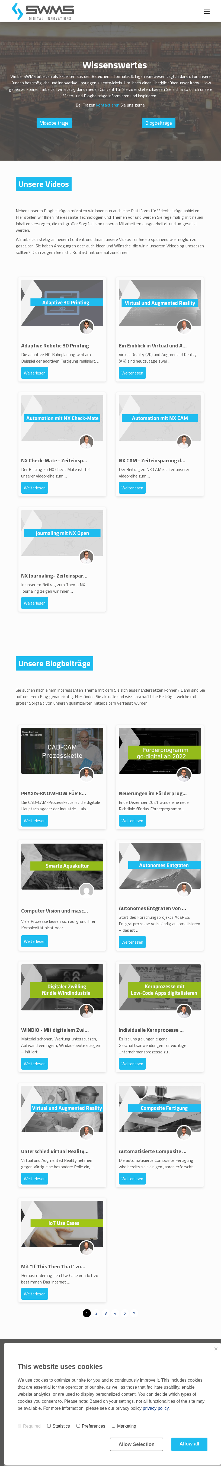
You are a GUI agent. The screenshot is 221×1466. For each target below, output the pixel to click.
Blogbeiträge (158, 123)
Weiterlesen (35, 373)
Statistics (58, 1426)
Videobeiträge (54, 123)
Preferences (90, 1426)
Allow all (189, 1444)
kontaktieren (107, 105)
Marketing (124, 1426)
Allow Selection (136, 1444)
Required (29, 1426)
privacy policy (156, 1408)
